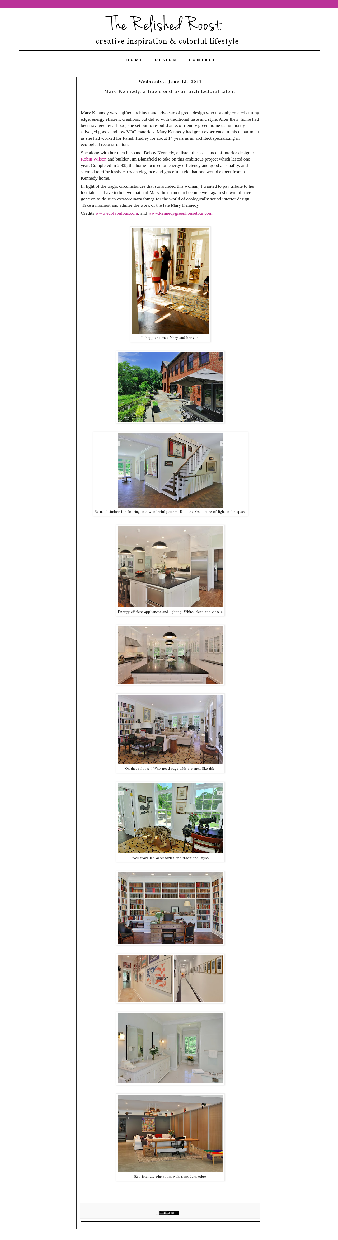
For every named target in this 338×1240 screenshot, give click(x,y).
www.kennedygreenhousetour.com (180, 213)
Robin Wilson (94, 159)
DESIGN (166, 59)
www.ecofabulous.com (117, 213)
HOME (134, 59)
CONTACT (202, 59)
